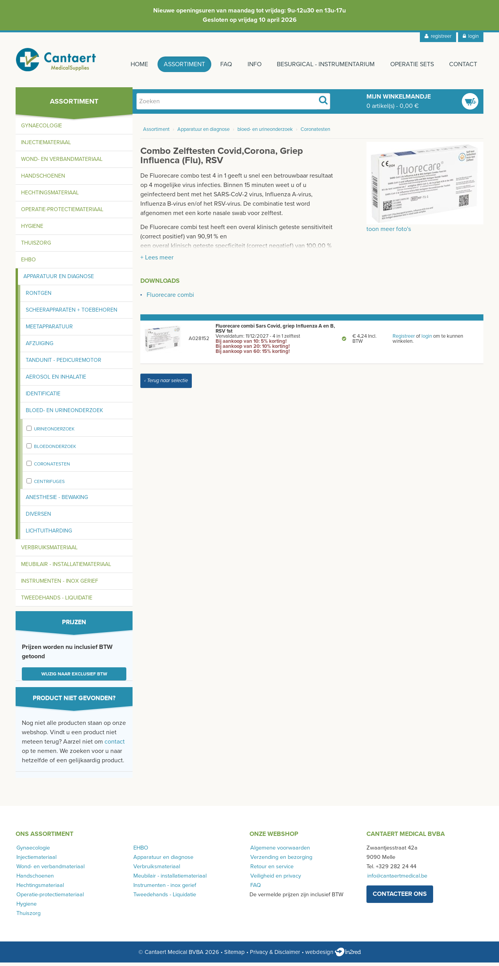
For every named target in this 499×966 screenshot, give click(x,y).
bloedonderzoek (55, 450)
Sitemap (234, 955)
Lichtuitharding (49, 534)
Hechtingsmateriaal (50, 196)
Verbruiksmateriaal (49, 551)
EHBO (28, 263)
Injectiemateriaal (46, 146)
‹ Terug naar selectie (166, 384)
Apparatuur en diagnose (58, 280)
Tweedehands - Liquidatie (56, 601)
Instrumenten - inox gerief (59, 584)
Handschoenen (43, 179)
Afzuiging (39, 347)
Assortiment (179, 64)
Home (133, 64)
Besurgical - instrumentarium (324, 64)
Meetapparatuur (49, 330)
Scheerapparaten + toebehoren (71, 313)
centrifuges (49, 485)
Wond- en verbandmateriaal (62, 162)
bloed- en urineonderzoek (265, 133)
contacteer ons (400, 897)
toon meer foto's (388, 232)
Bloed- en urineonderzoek (64, 414)
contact (114, 745)
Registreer (404, 340)
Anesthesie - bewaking (57, 500)
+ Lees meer (156, 261)
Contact (463, 64)
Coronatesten (52, 467)
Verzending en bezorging (280, 860)
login (471, 36)
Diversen (38, 517)
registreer (438, 36)
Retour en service (271, 870)
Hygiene (32, 229)
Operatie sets (411, 64)
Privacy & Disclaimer (275, 955)
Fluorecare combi (170, 298)
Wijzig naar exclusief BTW (74, 677)
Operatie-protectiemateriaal (62, 213)
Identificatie (43, 397)
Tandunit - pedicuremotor (63, 363)
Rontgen (38, 296)
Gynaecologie (41, 129)
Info (251, 64)
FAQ (222, 64)
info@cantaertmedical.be (396, 879)
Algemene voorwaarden (279, 851)
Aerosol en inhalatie (56, 380)
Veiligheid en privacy (275, 879)
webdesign (333, 955)
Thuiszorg (36, 246)
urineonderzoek (54, 432)
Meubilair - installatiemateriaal (66, 567)
